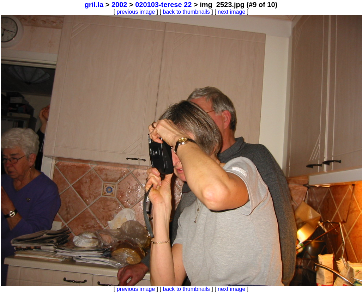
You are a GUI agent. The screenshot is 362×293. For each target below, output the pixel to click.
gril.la (94, 4)
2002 (119, 4)
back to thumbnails (186, 12)
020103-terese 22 (163, 4)
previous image (136, 12)
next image (231, 12)
